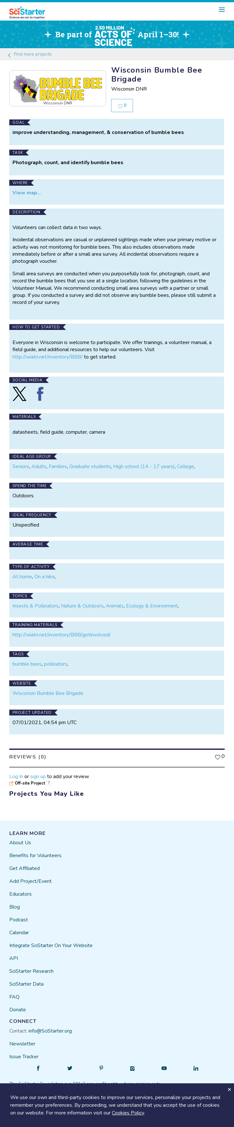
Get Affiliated (24, 864)
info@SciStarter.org (50, 1027)
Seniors (21, 462)
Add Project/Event (30, 877)
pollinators (55, 660)
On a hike (44, 573)
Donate (17, 1006)
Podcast (18, 916)
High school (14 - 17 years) (144, 462)
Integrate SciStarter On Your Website (51, 941)
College (185, 462)
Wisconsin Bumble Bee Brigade (48, 689)
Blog (14, 903)
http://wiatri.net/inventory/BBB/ (48, 353)
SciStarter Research (31, 967)
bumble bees (27, 660)
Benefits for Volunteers (35, 852)
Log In (16, 772)
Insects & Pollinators (36, 602)
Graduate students (90, 462)
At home (22, 573)
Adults (38, 462)
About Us (20, 839)
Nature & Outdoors (82, 602)
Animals (115, 602)
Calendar (19, 929)
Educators (20, 890)
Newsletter (22, 1040)
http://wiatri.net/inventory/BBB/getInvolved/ (62, 631)
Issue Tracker (23, 1053)
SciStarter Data (26, 980)
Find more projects (29, 54)
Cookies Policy (128, 1112)
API (13, 954)
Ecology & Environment (152, 602)
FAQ (14, 993)
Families (58, 462)
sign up (38, 772)
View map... (27, 189)
